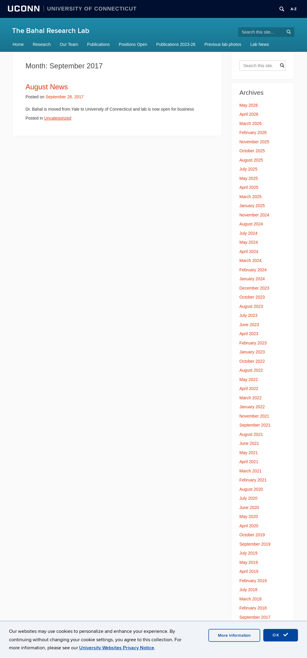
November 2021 (255, 416)
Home (18, 44)
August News (46, 87)
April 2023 (249, 333)
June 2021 (249, 443)
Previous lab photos (222, 44)
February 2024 (253, 269)
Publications (98, 44)
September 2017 (255, 617)
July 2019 (249, 553)
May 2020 (249, 516)
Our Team (69, 44)
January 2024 (252, 278)
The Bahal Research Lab (50, 30)
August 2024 (251, 224)
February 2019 (253, 580)
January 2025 (252, 205)
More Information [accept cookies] (234, 635)
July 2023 (249, 315)
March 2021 (251, 471)
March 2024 (251, 260)
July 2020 (249, 498)
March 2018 (251, 599)
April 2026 (249, 114)
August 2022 (251, 370)
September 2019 (255, 544)
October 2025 (252, 150)
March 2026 (251, 123)
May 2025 (249, 178)
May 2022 (249, 379)
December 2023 (255, 288)
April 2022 (249, 388)
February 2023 (253, 343)
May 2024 (249, 242)
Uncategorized (57, 118)
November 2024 (255, 215)
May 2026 (249, 105)
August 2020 (251, 489)
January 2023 (252, 352)
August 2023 (251, 306)
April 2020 (249, 525)
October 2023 (252, 297)
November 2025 (255, 141)
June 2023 (249, 324)
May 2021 (249, 452)
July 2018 (249, 589)
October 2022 (252, 361)
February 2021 (253, 480)
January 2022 (252, 406)
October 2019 (252, 534)
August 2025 (251, 160)
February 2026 (253, 132)
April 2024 (249, 251)
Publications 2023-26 (175, 44)
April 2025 (249, 187)
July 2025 (249, 169)
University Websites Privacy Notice (116, 648)
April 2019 (249, 571)
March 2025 (251, 196)
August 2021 (251, 434)
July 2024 (249, 233)
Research (42, 44)
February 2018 (253, 608)
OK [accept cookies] (281, 635)
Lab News (259, 44)
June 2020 (249, 507)
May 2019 (249, 562)
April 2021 (249, 461)
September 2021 (255, 425)
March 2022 (251, 397)
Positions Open (133, 44)
